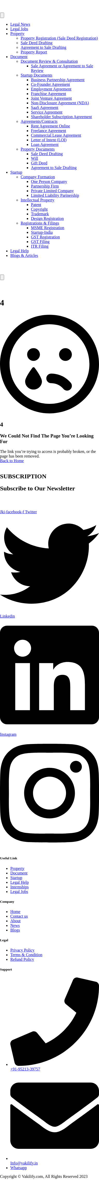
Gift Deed (39, 163)
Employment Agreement (51, 89)
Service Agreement (46, 112)
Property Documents (38, 149)
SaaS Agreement (44, 107)
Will (34, 158)
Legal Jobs (19, 29)
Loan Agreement (45, 144)
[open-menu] (2, 15)
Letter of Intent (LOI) (49, 140)
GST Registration (45, 237)
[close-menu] (2, 277)
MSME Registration (47, 228)
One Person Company (49, 181)
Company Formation (38, 177)
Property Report (34, 52)
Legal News (20, 24)
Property (17, 33)
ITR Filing (39, 246)
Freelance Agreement (48, 130)
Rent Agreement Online (50, 126)
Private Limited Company (52, 191)
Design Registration (47, 218)
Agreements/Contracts (39, 121)
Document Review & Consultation (49, 61)
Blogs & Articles (24, 255)
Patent (36, 204)
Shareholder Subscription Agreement (61, 117)
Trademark (40, 214)
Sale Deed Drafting (37, 43)
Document (19, 56)
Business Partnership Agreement (58, 80)
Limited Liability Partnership (55, 195)
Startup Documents (36, 75)
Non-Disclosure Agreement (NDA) (60, 103)
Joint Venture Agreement (51, 98)
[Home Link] (20, 272)
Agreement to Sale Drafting (43, 47)
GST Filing (40, 241)
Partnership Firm (45, 186)
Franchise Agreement (48, 93)
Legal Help (19, 251)
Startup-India (42, 232)
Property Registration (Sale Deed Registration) (59, 38)
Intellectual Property (37, 200)
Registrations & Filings (40, 223)
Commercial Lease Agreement (56, 135)
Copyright (39, 209)
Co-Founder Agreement (50, 84)
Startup (16, 172)
